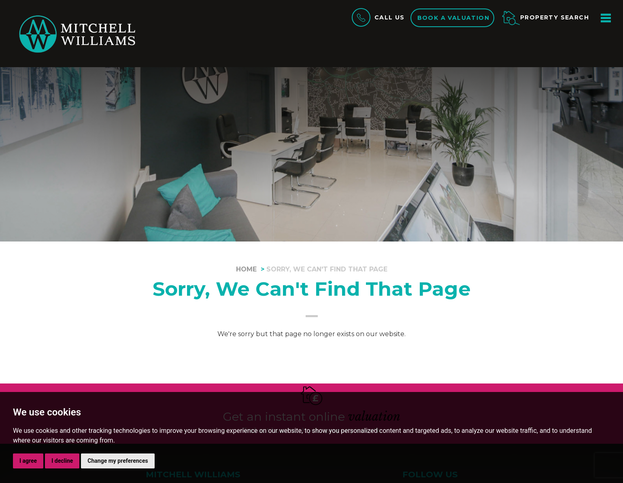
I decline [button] (62, 461)
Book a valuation (453, 17)
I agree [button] (28, 461)
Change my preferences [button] (117, 461)
